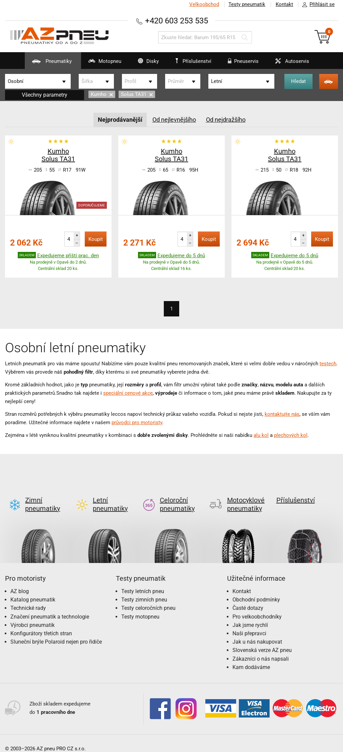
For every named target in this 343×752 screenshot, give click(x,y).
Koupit (95, 239)
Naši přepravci (249, 623)
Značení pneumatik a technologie (49, 606)
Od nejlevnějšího (174, 119)
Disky (143, 63)
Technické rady (28, 597)
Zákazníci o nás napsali (260, 648)
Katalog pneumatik (32, 589)
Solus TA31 (137, 94)
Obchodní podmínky (256, 589)
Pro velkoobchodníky (257, 606)
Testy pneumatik (246, 4)
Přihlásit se (316, 4)
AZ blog (19, 580)
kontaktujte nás (282, 414)
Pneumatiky (43, 63)
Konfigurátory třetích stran (41, 623)
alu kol (261, 435)
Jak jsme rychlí (250, 614)
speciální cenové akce (128, 393)
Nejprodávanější (120, 119)
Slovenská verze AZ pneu (262, 639)
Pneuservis (241, 63)
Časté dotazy (247, 597)
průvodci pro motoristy (137, 422)
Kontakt (284, 4)
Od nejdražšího (226, 119)
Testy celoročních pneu (148, 597)
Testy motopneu (140, 606)
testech (328, 364)
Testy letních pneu (142, 580)
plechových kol (290, 435)
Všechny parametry (44, 95)
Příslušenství (194, 61)
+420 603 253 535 (176, 20)
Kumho (102, 94)
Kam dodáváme (251, 656)
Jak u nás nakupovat (257, 631)
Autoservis (292, 63)
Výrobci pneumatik (32, 614)
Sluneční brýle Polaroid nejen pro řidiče (56, 631)
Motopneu (98, 63)
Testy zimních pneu (144, 589)
